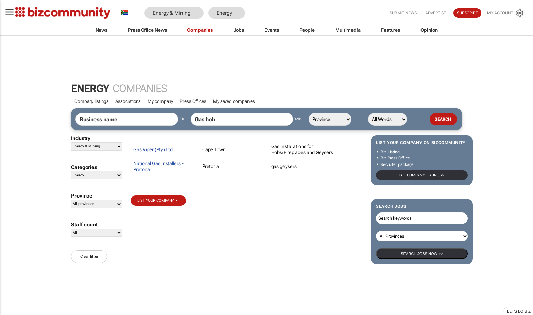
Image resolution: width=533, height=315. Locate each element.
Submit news (403, 13)
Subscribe (467, 13)
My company (160, 101)
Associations (128, 101)
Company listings (91, 101)
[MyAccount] (506, 13)
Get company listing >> (422, 175)
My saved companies (234, 101)
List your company (155, 200)
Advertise (435, 13)
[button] (255, 13)
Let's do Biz (519, 311)
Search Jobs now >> (422, 254)
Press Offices (193, 101)
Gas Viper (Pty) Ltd (153, 149)
